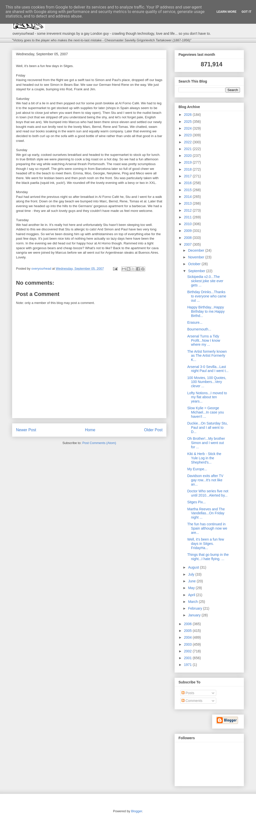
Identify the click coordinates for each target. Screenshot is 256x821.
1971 (188, 665)
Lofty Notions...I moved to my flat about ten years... (207, 397)
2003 (188, 644)
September (197, 271)
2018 (188, 169)
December (196, 250)
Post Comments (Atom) (99, 443)
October (195, 264)
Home (90, 430)
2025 (188, 122)
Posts (188, 693)
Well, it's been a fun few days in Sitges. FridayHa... (205, 543)
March (193, 602)
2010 (188, 224)
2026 (188, 115)
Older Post (153, 430)
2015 (188, 190)
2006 (188, 624)
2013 (188, 203)
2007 (188, 244)
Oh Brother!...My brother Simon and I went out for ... (206, 443)
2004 (188, 637)
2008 (188, 238)
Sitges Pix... (196, 502)
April (192, 595)
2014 (188, 197)
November (196, 257)
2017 (188, 176)
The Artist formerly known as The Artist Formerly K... (207, 355)
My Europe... (197, 469)
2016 (188, 183)
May (192, 588)
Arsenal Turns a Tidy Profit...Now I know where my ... (203, 340)
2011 (188, 217)
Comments (192, 701)
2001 (188, 658)
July (191, 574)
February (195, 608)
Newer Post (26, 430)
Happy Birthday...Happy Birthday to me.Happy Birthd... (206, 311)
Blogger (136, 811)
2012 (188, 210)
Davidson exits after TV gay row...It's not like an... (205, 480)
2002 (188, 651)
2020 (188, 156)
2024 (188, 128)
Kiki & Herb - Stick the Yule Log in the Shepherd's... (204, 458)
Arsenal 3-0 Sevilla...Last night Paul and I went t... (207, 369)
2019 (188, 162)
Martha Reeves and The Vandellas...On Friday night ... (206, 513)
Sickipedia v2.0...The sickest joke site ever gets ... (205, 281)
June (192, 581)
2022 (188, 142)
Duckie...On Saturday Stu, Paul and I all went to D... (207, 427)
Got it (247, 12)
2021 (188, 149)
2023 (188, 135)
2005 (188, 631)
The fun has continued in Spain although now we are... (207, 528)
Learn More (226, 12)
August (194, 567)
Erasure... (194, 322)
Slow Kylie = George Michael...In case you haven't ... (205, 412)
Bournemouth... (199, 329)
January (195, 615)
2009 (188, 231)
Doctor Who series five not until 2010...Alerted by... (207, 493)
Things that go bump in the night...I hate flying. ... (208, 557)
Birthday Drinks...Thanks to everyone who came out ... (206, 296)
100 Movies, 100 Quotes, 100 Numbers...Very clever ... (206, 382)
